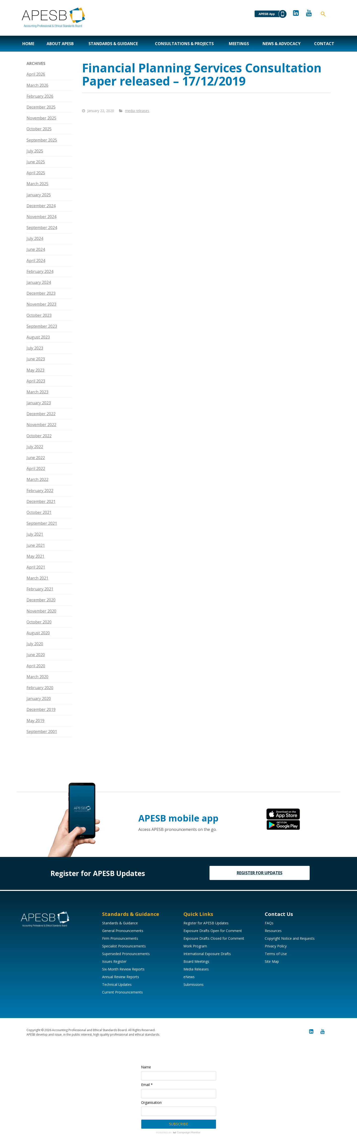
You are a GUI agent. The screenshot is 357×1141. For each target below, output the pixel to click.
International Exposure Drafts (207, 953)
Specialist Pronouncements (124, 946)
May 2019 (35, 720)
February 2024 (40, 271)
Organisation (151, 1102)
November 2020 (41, 611)
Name (146, 1067)
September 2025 (42, 140)
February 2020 (40, 687)
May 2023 (35, 370)
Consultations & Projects (184, 43)
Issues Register (114, 961)
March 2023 (37, 392)
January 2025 (39, 195)
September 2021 (42, 523)
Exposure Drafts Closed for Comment (213, 938)
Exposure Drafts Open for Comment (212, 930)
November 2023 (41, 304)
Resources (273, 930)
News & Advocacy (281, 43)
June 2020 (36, 654)
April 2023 (36, 381)
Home (28, 43)
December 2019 (41, 709)
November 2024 (41, 216)
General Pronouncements (122, 930)
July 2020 (35, 643)
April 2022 (36, 468)
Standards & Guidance (113, 43)
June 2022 (36, 457)
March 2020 (37, 676)
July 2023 (35, 348)
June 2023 (36, 359)
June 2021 (36, 545)
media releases (137, 110)
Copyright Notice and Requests (290, 938)
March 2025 (37, 183)
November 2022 (41, 424)
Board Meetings (196, 961)
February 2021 (40, 589)
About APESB (60, 43)
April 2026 (36, 74)
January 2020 (39, 698)
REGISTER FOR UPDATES (259, 873)
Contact (324, 43)
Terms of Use (276, 953)
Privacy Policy (276, 946)
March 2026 (37, 85)
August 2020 (38, 633)
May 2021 (35, 556)
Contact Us (279, 914)
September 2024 (42, 227)
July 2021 (35, 534)
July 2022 (35, 446)
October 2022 (39, 436)
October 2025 (39, 129)
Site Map (272, 961)
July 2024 (35, 238)
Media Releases (196, 969)
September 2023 (42, 326)
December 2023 (41, 293)
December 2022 (41, 413)
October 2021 (39, 512)
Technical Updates (117, 984)
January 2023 (39, 403)
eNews (189, 976)
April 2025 (36, 173)
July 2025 (35, 151)
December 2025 (41, 107)
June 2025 (36, 162)
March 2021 (37, 578)
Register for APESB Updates (206, 923)
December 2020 (41, 600)
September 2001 (42, 731)
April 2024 (36, 260)
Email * (147, 1084)
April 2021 (36, 567)
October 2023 (39, 315)
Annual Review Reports (120, 976)
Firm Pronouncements (120, 938)
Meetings (239, 43)
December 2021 (41, 501)
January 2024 (39, 282)
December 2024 (41, 205)
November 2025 (41, 118)
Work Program (195, 946)
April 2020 (36, 666)
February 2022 (40, 490)
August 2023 (38, 337)
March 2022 (37, 479)
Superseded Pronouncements (126, 953)
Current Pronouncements (122, 992)
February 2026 (40, 96)
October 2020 (39, 622)
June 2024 (36, 249)
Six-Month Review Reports (123, 969)
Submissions (193, 984)
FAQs (269, 923)
